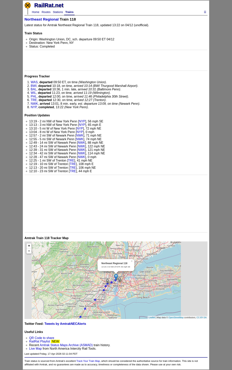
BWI (34, 85)
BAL (34, 89)
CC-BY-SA (201, 317)
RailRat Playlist (39, 341)
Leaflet (152, 317)
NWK (34, 103)
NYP (34, 107)
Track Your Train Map (88, 361)
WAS (34, 82)
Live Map (36, 348)
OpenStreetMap (176, 317)
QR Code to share (41, 338)
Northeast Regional (41, 19)
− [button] (29, 251)
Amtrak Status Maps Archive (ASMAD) (66, 345)
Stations (58, 12)
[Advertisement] (116, 60)
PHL (34, 96)
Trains (69, 12)
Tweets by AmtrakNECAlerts (65, 323)
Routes (46, 12)
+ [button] (29, 246)
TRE (34, 100)
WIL (33, 92)
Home (35, 12)
